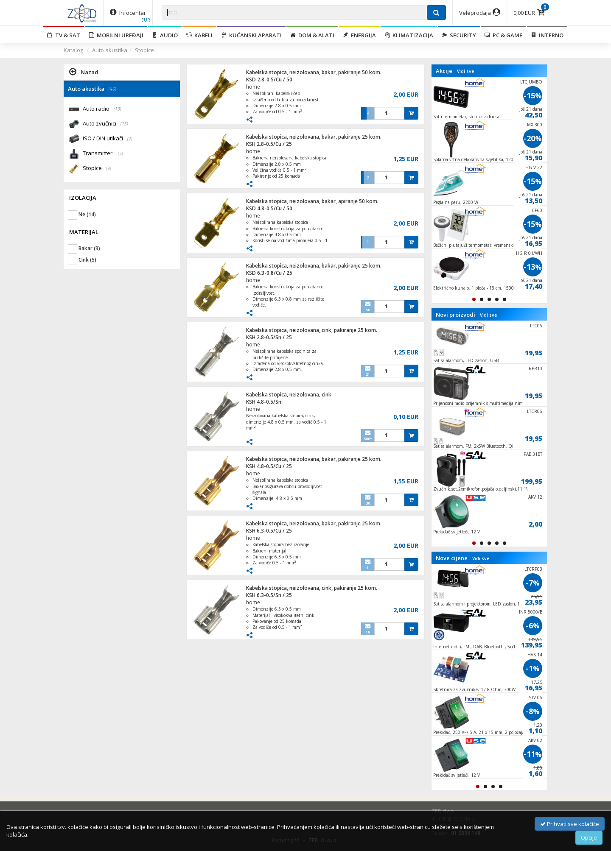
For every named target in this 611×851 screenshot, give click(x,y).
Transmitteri (103, 153)
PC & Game (503, 35)
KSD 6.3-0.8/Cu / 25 (269, 272)
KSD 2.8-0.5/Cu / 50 (269, 79)
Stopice (144, 50)
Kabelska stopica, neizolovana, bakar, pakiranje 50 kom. (313, 72)
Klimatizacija (408, 35)
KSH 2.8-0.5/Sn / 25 (269, 337)
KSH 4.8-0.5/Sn (263, 401)
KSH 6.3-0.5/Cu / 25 (269, 530)
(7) (120, 153)
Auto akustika (109, 50)
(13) (117, 109)
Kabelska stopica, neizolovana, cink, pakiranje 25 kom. (311, 330)
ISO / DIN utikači (107, 139)
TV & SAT (63, 35)
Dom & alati (312, 35)
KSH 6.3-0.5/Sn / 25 (269, 595)
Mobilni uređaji (116, 35)
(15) (124, 124)
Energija (359, 35)
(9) (108, 168)
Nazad (83, 71)
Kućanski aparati (251, 35)
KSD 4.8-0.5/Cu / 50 (269, 208)
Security (459, 35)
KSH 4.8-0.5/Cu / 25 (269, 466)
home (253, 86)
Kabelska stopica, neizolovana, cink (288, 394)
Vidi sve (465, 71)
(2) (129, 139)
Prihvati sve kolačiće (569, 824)
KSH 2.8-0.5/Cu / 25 (269, 144)
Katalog (73, 50)
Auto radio (102, 109)
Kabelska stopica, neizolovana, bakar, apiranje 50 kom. (312, 201)
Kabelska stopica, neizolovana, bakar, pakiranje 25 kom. (313, 136)
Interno (547, 35)
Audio (165, 35)
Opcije (589, 837)
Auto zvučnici (105, 124)
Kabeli (199, 35)
